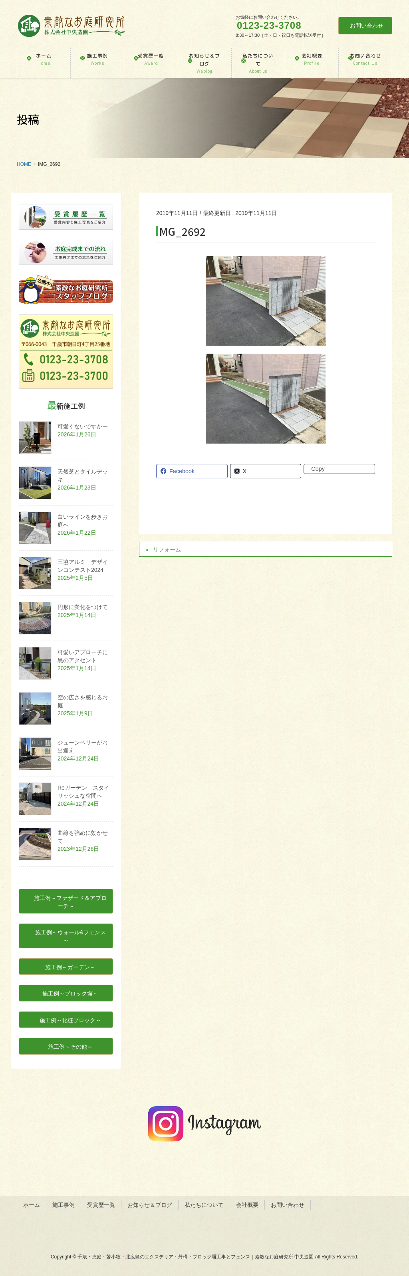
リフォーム (167, 549)
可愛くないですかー (83, 426)
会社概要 (247, 1205)
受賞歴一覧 (101, 1205)
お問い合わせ (366, 25)
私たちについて (204, 1205)
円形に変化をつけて (83, 607)
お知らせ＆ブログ (149, 1205)
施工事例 (63, 1205)
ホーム (31, 1205)
